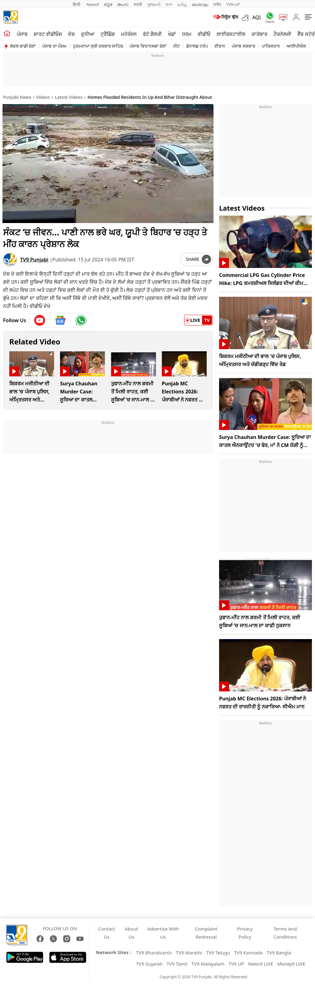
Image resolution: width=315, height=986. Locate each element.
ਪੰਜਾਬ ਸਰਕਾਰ (243, 46)
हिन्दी (77, 4)
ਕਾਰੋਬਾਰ (259, 34)
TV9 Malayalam (208, 964)
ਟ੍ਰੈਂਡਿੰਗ (108, 34)
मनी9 (217, 4)
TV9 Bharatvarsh (154, 952)
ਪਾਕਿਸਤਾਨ (271, 46)
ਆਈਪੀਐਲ (296, 46)
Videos (43, 97)
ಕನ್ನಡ (108, 4)
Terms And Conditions (285, 933)
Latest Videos (69, 97)
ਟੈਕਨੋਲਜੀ (282, 34)
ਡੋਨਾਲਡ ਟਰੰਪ (197, 46)
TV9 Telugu (218, 952)
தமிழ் (182, 4)
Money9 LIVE (291, 964)
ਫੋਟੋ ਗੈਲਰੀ (152, 34)
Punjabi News (17, 97)
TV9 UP (236, 964)
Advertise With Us (163, 933)
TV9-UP (233, 4)
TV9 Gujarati (149, 964)
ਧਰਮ (187, 34)
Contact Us (106, 933)
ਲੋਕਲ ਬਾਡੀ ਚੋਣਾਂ (23, 46)
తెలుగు (123, 4)
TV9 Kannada (248, 952)
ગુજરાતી (154, 4)
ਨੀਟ (176, 46)
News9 (92, 4)
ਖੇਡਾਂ (172, 34)
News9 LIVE (260, 964)
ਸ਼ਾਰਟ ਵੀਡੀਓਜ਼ (48, 34)
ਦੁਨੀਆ (87, 34)
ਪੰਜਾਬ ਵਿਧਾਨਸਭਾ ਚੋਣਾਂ (148, 46)
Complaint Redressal (206, 933)
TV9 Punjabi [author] (34, 258)
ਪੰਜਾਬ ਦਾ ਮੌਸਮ (54, 46)
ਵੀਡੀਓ (204, 34)
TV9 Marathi (189, 952)
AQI (256, 17)
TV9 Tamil (176, 964)
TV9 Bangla (279, 952)
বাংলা (169, 4)
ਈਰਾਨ (219, 46)
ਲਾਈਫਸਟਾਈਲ (231, 34)
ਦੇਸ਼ (71, 34)
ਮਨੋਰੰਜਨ (129, 34)
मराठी (138, 4)
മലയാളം (200, 4)
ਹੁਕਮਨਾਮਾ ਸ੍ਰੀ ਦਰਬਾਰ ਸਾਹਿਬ (98, 46)
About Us (131, 933)
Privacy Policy (244, 933)
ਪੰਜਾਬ (22, 34)
